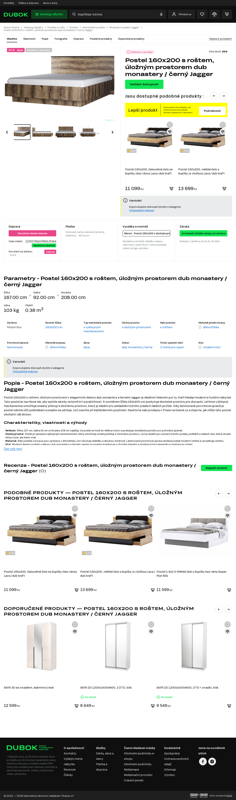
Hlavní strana (11, 27)
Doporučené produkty (131, 38)
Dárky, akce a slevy (105, 755)
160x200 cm (53, 327)
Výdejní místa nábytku (73, 760)
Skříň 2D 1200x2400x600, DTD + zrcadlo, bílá (188, 686)
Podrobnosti (212, 110)
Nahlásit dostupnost (144, 84)
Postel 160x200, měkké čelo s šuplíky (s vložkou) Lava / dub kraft (117, 573)
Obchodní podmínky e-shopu (139, 755)
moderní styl (211, 347)
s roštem (166, 327)
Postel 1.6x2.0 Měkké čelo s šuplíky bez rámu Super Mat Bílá (192, 573)
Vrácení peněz (134, 779)
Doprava (79, 38)
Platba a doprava (28, 3)
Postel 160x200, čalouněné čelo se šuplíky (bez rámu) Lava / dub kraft (40, 573)
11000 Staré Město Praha (40, 241)
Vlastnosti (29, 38)
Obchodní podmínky (137, 763)
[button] (7, 128)
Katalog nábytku (49, 14)
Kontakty (9, 3)
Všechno (12, 38)
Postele (73, 27)
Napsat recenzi (216, 467)
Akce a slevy (50, 3)
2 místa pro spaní (172, 347)
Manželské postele (94, 27)
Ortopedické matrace (141, 210)
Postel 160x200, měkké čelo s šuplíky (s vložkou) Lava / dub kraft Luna (201, 171)
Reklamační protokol (138, 774)
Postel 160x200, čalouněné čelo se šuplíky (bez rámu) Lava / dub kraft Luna (149, 171)
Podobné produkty (101, 38)
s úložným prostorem (136, 327)
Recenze (70, 768)
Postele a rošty (56, 27)
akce (87, 347)
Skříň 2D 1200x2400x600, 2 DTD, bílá (106, 686)
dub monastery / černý (137, 347)
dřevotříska (211, 327)
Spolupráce (172, 752)
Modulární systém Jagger (124, 27)
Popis (45, 38)
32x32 (229, 795)
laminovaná (15, 347)
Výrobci (169, 774)
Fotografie (60, 38)
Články (68, 774)
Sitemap (170, 768)
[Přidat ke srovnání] (170, 132)
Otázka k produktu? (220, 38)
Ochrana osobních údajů (176, 760)
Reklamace (131, 768)
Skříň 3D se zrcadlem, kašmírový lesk (29, 686)
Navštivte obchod (44, 245)
